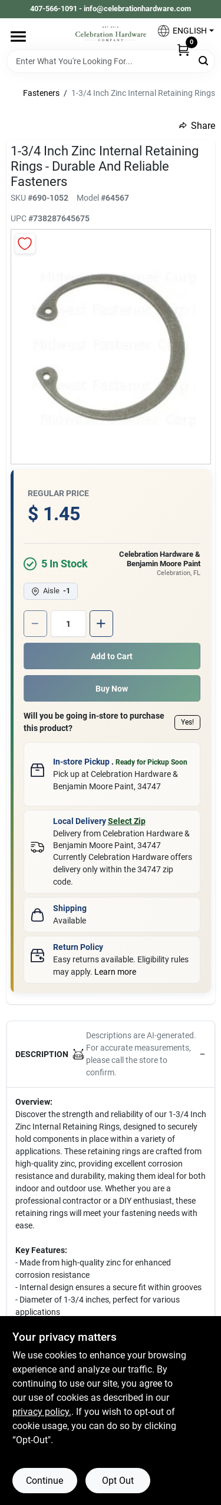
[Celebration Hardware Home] (110, 33)
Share (197, 125)
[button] (181, 31)
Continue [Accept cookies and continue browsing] (44, 1480)
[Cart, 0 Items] (183, 49)
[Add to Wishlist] (25, 243)
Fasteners (41, 93)
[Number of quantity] (68, 623)
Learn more (115, 971)
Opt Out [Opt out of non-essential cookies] (118, 1480)
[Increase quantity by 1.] (101, 623)
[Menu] (18, 36)
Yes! (187, 722)
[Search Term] (110, 61)
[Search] (204, 60)
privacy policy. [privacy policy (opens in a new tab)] (41, 1411)
